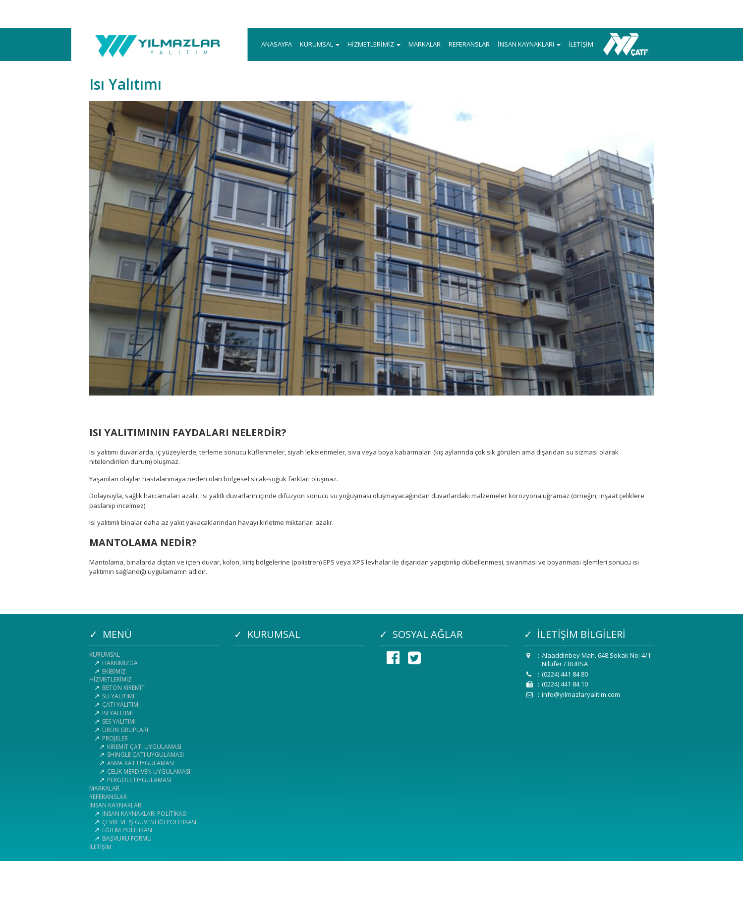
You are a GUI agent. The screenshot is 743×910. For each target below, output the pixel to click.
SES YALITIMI (119, 721)
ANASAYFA (276, 44)
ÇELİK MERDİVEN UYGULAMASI (148, 771)
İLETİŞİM (581, 44)
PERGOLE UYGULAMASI (139, 780)
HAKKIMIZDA (120, 663)
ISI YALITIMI (117, 713)
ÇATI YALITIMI (121, 704)
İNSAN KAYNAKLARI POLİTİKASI (144, 813)
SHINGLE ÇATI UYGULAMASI (145, 754)
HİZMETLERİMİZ (373, 44)
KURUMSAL (320, 44)
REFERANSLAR (469, 44)
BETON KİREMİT (123, 687)
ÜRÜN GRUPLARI (125, 730)
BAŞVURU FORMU (127, 838)
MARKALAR (424, 44)
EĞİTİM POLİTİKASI (127, 830)
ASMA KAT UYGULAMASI (140, 763)
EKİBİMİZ (114, 671)
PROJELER (115, 738)
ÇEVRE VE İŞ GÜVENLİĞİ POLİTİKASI (149, 822)
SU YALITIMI (118, 696)
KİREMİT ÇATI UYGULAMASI (144, 746)
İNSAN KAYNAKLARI (529, 44)
